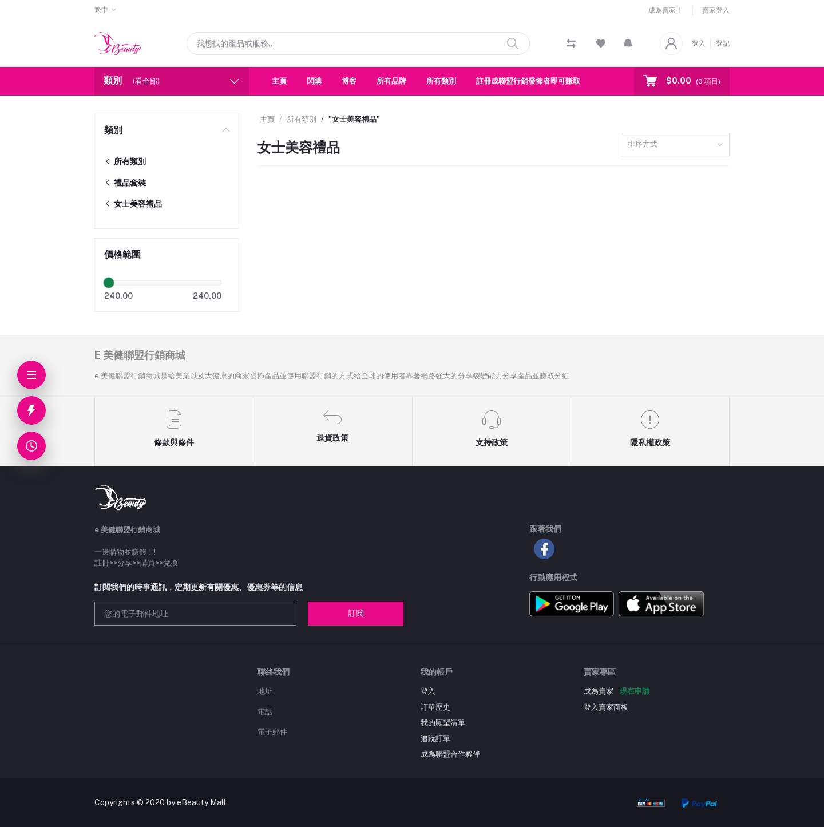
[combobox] (675, 145)
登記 (723, 43)
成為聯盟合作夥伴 (450, 754)
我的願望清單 (443, 722)
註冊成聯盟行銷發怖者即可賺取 (528, 81)
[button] (628, 43)
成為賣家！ (665, 10)
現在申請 (634, 691)
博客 (349, 81)
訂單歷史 (435, 707)
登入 (699, 43)
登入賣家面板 (606, 707)
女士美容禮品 (133, 203)
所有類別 (441, 81)
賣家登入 (716, 10)
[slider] (108, 282)
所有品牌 (391, 81)
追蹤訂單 (435, 738)
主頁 (279, 81)
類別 (113, 130)
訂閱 (356, 613)
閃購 (314, 81)
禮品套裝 (125, 182)
